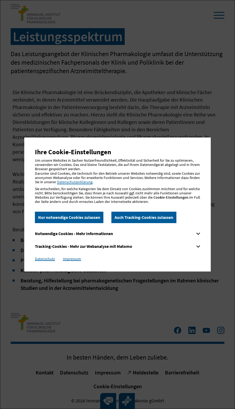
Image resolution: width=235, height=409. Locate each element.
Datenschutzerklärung (74, 182)
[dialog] (117, 204)
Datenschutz (45, 259)
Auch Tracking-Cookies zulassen (144, 217)
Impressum (72, 259)
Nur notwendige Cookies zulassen (69, 217)
